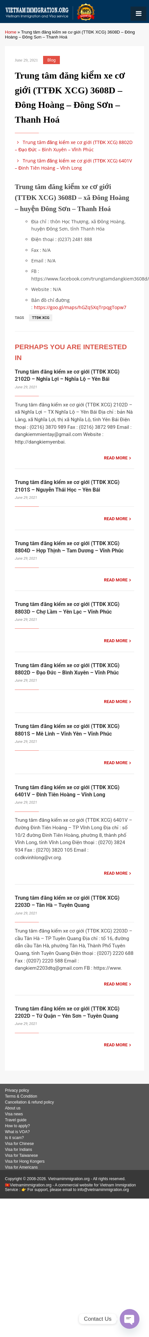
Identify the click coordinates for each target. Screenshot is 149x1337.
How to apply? (17, 1126)
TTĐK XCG (40, 318)
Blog (51, 60)
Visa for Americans (21, 1167)
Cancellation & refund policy (29, 1102)
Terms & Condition (21, 1096)
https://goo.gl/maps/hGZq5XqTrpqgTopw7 (80, 307)
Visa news (14, 1114)
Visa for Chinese (19, 1143)
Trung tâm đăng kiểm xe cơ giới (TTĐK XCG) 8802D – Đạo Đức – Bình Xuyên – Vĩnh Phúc (74, 146)
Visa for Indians (18, 1149)
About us (12, 1108)
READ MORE (116, 457)
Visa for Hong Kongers (25, 1161)
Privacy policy (17, 1090)
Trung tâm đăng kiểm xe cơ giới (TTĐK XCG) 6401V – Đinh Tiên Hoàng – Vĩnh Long (73, 164)
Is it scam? (14, 1137)
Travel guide (16, 1120)
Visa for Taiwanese (21, 1155)
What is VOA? (17, 1132)
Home (10, 32)
